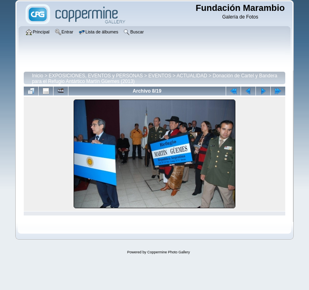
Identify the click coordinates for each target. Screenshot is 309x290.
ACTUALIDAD (192, 76)
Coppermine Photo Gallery (168, 252)
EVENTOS (159, 76)
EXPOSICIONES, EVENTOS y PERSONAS (96, 76)
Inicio (37, 76)
